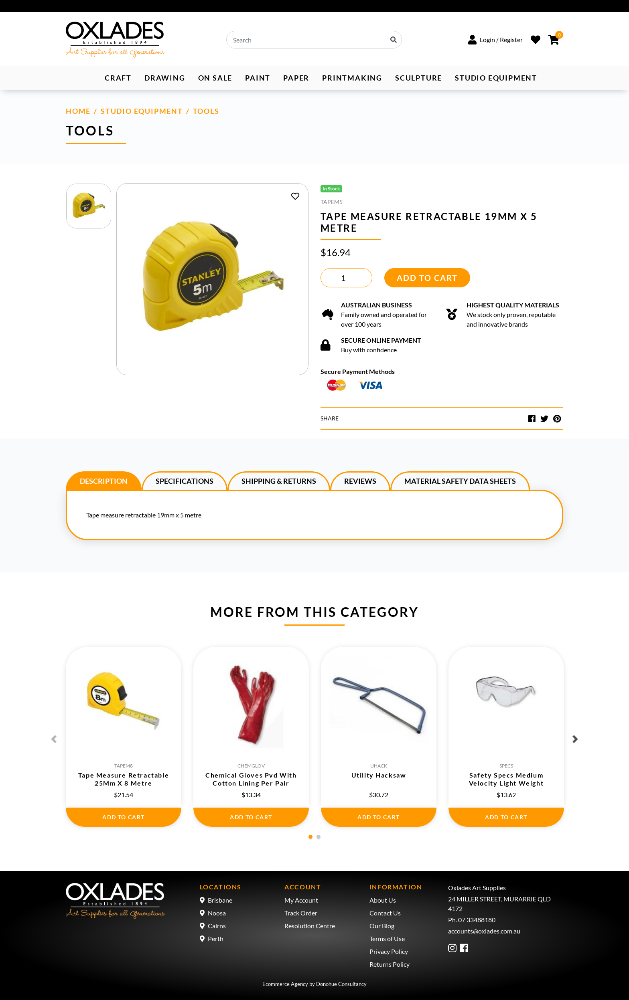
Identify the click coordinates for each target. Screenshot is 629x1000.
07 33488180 (476, 919)
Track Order (300, 913)
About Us (382, 900)
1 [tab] (310, 837)
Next (575, 739)
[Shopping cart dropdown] (553, 39)
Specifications (184, 481)
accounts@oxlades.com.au (484, 931)
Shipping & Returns (278, 481)
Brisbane (220, 900)
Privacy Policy (388, 951)
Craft (118, 77)
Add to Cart (427, 278)
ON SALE (215, 77)
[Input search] (314, 39)
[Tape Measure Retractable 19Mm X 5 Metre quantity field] (346, 277)
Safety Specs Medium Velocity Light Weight (506, 778)
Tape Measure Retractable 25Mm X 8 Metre (123, 778)
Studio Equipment (496, 77)
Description (104, 481)
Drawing (164, 77)
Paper (296, 77)
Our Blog (381, 925)
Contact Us (385, 913)
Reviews (360, 481)
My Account (301, 900)
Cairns (217, 925)
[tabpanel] (123, 736)
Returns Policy (389, 964)
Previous (54, 739)
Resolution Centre (309, 925)
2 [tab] (319, 837)
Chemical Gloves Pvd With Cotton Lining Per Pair (250, 778)
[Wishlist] (535, 39)
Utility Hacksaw (378, 775)
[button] (495, 39)
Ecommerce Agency (285, 984)
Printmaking (352, 77)
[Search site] (394, 39)
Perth (215, 938)
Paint (257, 77)
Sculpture (418, 77)
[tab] (104, 480)
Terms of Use (387, 938)
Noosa (217, 913)
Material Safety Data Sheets (460, 481)
